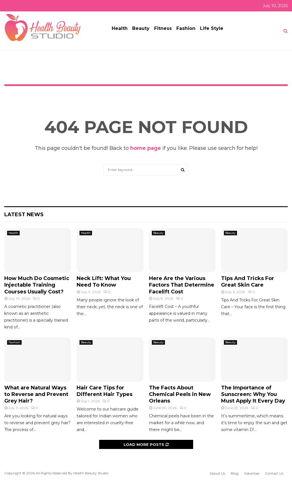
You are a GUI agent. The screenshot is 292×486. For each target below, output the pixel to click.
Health (120, 28)
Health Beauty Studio (90, 473)
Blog (234, 473)
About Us (217, 473)
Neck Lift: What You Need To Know (104, 281)
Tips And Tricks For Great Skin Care (247, 281)
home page (145, 148)
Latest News (24, 214)
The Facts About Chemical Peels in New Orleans (180, 394)
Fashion (185, 28)
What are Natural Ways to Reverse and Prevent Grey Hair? (36, 394)
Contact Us (274, 473)
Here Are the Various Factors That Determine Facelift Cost (181, 285)
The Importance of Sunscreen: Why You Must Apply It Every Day (253, 394)
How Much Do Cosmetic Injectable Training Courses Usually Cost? (36, 285)
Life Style (211, 28)
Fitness (163, 28)
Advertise (251, 473)
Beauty (141, 28)
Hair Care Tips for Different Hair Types (104, 391)
